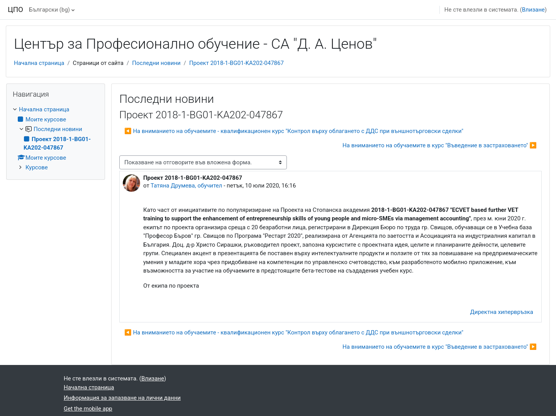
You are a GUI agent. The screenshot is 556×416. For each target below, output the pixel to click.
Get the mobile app (88, 408)
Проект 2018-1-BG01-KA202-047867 (236, 63)
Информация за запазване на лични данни (122, 397)
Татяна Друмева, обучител (186, 185)
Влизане (533, 9)
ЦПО (15, 9)
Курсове (36, 167)
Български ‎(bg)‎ (49, 9)
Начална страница (39, 63)
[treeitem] (55, 138)
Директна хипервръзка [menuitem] (502, 312)
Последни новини (156, 63)
